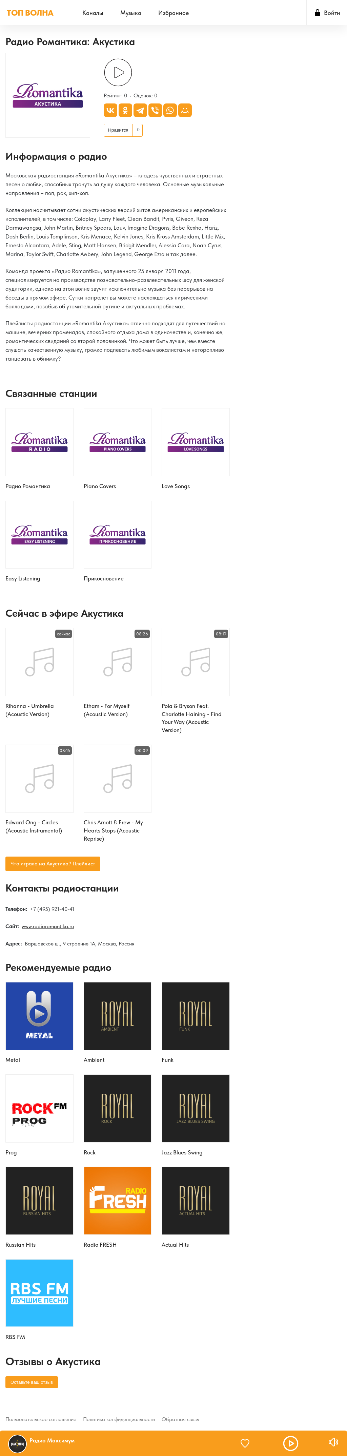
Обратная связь (180, 1418)
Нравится (118, 130)
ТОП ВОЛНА (30, 13)
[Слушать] (118, 73)
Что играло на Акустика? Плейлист (53, 866)
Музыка (130, 12)
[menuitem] (92, 12)
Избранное (173, 12)
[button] (291, 1443)
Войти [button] (332, 12)
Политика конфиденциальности (119, 1418)
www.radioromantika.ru (48, 930)
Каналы (92, 12)
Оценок (142, 96)
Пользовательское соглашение (40, 1418)
